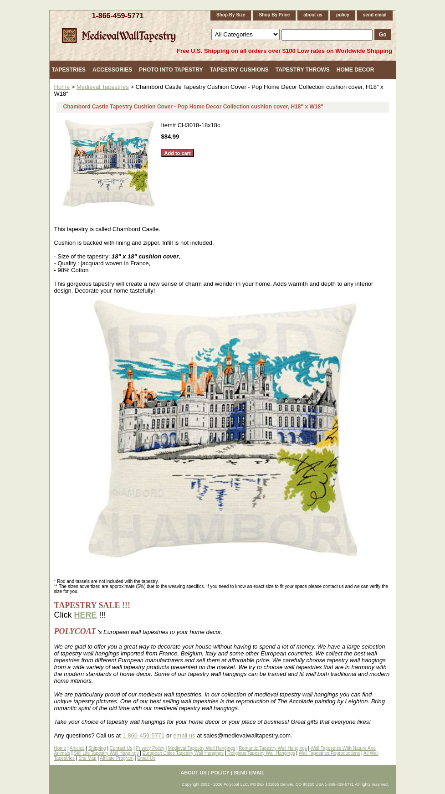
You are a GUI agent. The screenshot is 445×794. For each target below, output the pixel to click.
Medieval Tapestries (103, 86)
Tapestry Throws (303, 70)
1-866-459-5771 (118, 16)
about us (312, 14)
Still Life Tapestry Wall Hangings (106, 753)
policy (342, 14)
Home (62, 86)
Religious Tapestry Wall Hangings (260, 753)
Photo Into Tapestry (171, 70)
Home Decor (355, 70)
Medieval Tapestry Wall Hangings (201, 748)
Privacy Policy (150, 748)
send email (375, 14)
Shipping (97, 748)
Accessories (112, 70)
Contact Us (121, 748)
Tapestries (69, 70)
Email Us (146, 758)
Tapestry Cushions (239, 70)
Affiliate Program (116, 758)
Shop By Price (274, 14)
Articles (77, 748)
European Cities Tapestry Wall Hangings (183, 753)
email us (184, 735)
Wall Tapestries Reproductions (329, 753)
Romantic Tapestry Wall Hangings (273, 748)
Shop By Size (230, 14)
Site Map (87, 758)
